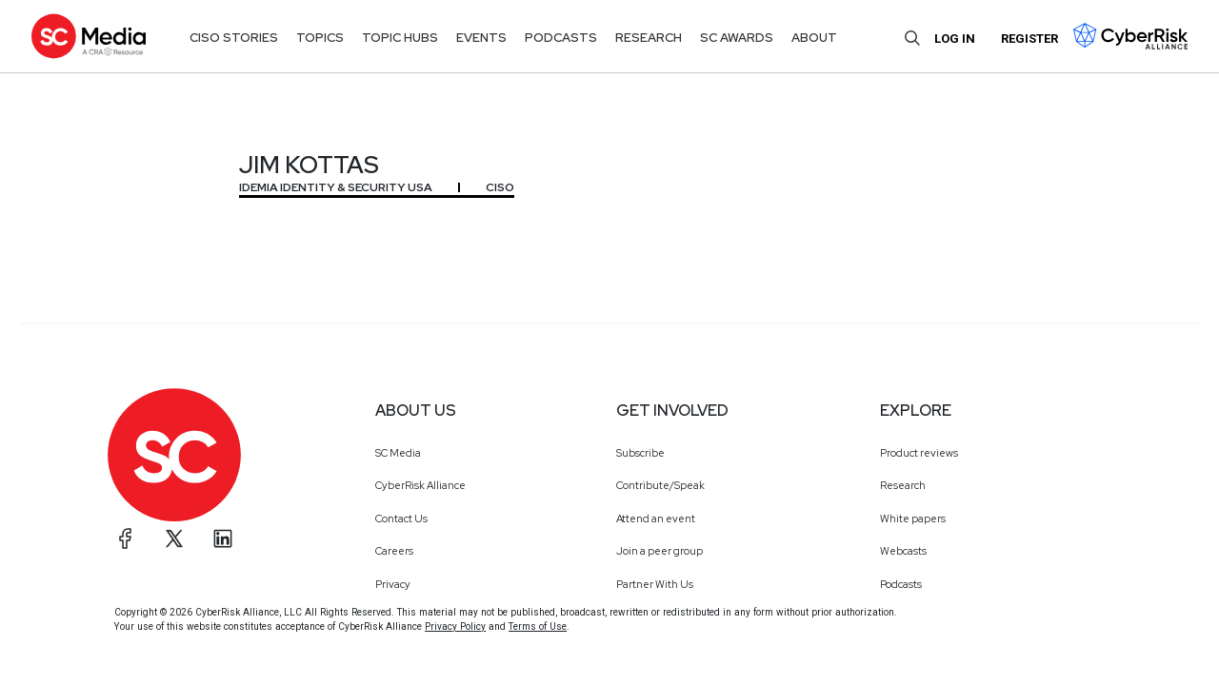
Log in (954, 38)
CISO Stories (234, 37)
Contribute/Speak (660, 485)
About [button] (814, 37)
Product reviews (919, 453)
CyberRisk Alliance (420, 485)
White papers (913, 518)
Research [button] (648, 37)
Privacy (392, 584)
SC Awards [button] (736, 37)
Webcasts (903, 551)
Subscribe (640, 453)
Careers (394, 551)
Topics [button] (320, 37)
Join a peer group (659, 551)
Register (1029, 38)
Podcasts (901, 584)
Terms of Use (538, 626)
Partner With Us (654, 584)
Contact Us (401, 518)
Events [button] (481, 37)
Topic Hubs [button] (400, 37)
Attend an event (655, 518)
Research (903, 485)
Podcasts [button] (561, 37)
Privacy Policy (455, 626)
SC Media (398, 453)
